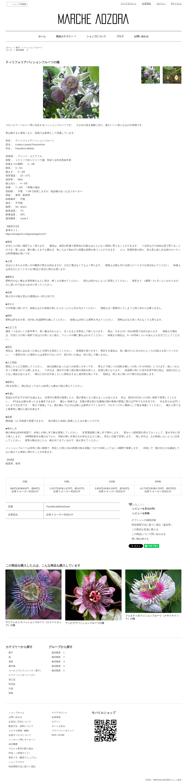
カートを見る (58, 726)
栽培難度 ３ (58, 661)
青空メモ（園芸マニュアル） (23, 757)
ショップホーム (16, 712)
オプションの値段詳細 (144, 520)
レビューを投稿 (140, 513)
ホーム (42, 36)
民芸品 (12, 684)
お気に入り (137, 504)
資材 (11, 661)
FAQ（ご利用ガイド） (20, 753)
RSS (54, 735)
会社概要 (13, 744)
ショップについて (96, 36)
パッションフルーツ (33, 47)
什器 (11, 688)
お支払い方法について (20, 721)
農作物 (12, 666)
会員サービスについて (20, 735)
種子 (18, 47)
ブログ (120, 36)
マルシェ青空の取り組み (21, 748)
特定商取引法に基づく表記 (22, 766)
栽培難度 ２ (22, 50)
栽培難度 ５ (58, 670)
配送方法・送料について (21, 726)
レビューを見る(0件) (143, 508)
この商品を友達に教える (145, 529)
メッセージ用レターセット (22, 739)
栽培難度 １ (58, 652)
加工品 (12, 679)
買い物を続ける (140, 538)
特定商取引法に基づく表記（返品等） (152, 524)
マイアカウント (128, 3)
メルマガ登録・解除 (19, 730)
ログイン (161, 3)
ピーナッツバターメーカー (22, 675)
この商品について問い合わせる (149, 534)
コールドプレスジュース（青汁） (25, 670)
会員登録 (146, 3)
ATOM (61, 735)
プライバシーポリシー (63, 730)
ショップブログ (16, 762)
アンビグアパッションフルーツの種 (84, 623)
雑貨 (11, 693)
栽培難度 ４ (58, 666)
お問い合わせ (141, 36)
